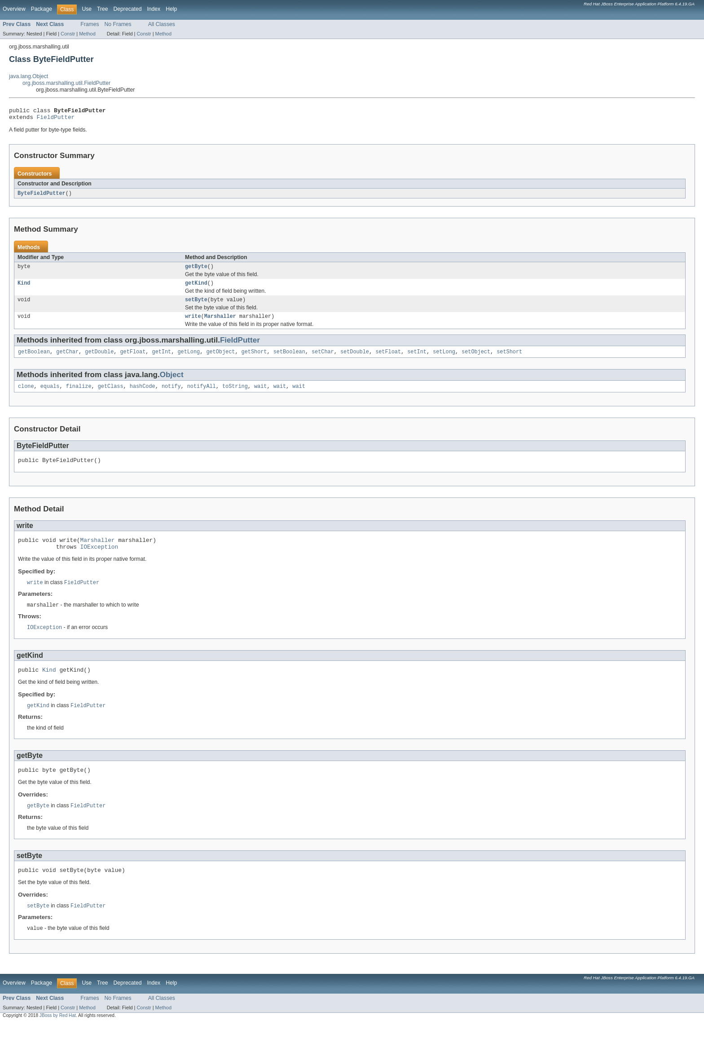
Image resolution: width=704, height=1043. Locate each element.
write (193, 322)
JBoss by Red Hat (58, 1035)
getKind (196, 287)
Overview (14, 9)
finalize (79, 394)
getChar (67, 359)
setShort (509, 359)
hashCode (142, 394)
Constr (68, 33)
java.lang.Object (28, 76)
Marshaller (220, 322)
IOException (99, 559)
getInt (162, 359)
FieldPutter (56, 119)
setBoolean (289, 359)
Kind (24, 287)
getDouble (99, 359)
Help (171, 9)
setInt (417, 359)
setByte (196, 305)
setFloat (388, 359)
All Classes (161, 24)
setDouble (354, 359)
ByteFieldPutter (42, 196)
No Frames (118, 24)
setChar (323, 359)
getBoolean (34, 359)
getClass (110, 394)
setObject (476, 359)
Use (87, 9)
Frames (89, 24)
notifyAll (201, 394)
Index (153, 9)
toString (235, 394)
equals (50, 394)
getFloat (132, 359)
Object (172, 382)
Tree (102, 9)
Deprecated (128, 9)
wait (260, 394)
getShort (254, 359)
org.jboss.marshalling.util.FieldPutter (66, 83)
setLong (444, 359)
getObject (220, 359)
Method (87, 33)
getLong (188, 359)
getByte (196, 270)
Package (41, 9)
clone (26, 394)
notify (171, 394)
